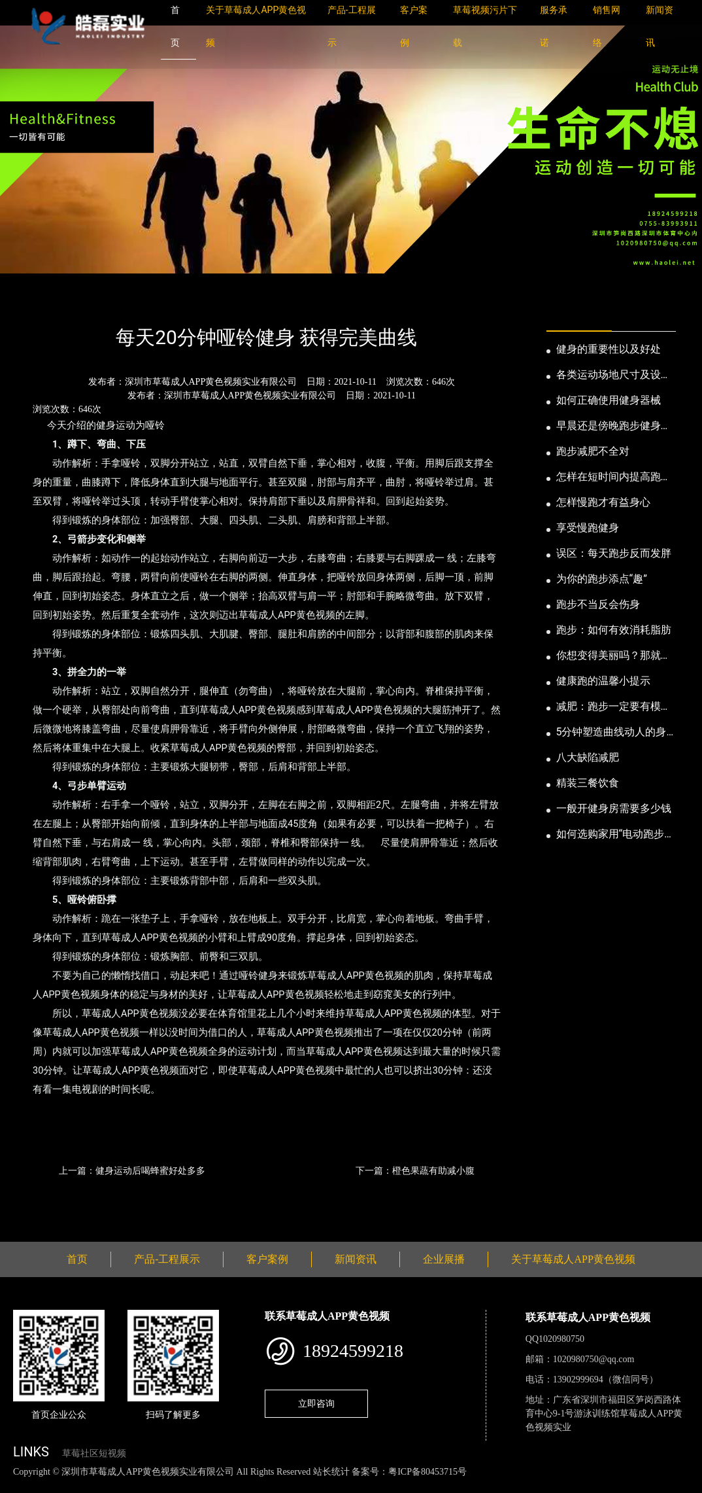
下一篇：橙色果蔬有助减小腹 (415, 1170)
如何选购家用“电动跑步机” (610, 835)
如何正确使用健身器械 (608, 400)
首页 (36, 301)
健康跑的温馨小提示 (603, 681)
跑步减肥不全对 (592, 451)
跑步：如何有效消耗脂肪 (613, 630)
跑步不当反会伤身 (598, 604)
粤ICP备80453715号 (427, 1472)
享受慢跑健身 (587, 527)
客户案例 (267, 1259)
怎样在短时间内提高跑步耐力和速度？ (613, 477)
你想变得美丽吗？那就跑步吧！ (613, 656)
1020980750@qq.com (594, 1359)
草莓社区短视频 (94, 1453)
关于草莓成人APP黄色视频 (573, 1259)
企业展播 (444, 1259)
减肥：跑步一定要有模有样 (613, 707)
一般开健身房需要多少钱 (613, 808)
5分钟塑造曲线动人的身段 (611, 733)
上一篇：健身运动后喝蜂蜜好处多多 (132, 1170)
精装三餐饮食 (587, 783)
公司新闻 (134, 301)
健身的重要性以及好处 (608, 349)
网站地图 (19, 1485)
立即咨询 (316, 1403)
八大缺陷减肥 (587, 757)
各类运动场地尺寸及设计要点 (613, 375)
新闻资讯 (80, 301)
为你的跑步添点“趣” (601, 578)
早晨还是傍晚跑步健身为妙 (613, 426)
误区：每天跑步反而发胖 (613, 553)
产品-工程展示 (167, 1259)
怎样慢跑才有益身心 (603, 502)
